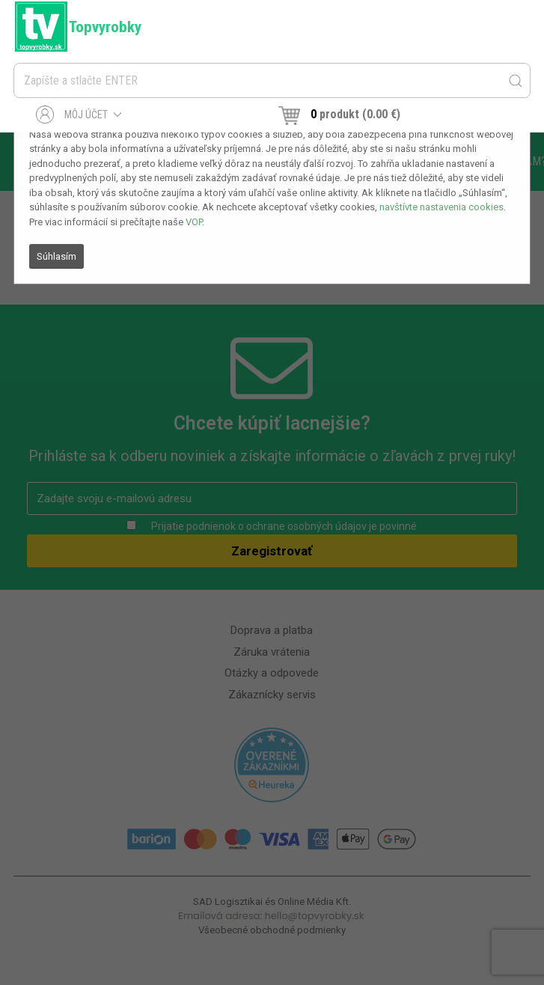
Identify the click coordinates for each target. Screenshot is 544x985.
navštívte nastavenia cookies (441, 207)
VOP (194, 222)
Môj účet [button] (79, 114)
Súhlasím (56, 256)
